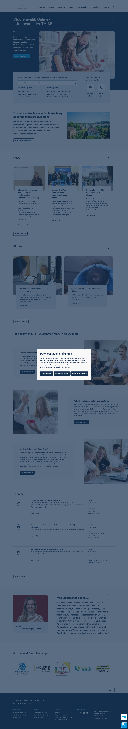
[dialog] (64, 364)
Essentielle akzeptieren (62, 373)
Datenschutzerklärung (51, 367)
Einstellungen (47, 373)
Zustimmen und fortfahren (79, 373)
